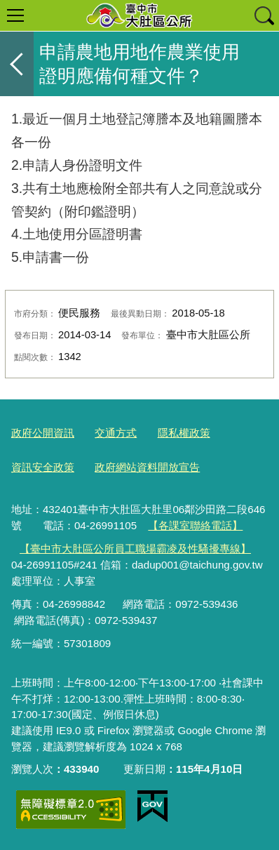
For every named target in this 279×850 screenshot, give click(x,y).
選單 (15, 15)
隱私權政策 (184, 433)
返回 (17, 64)
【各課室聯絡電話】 (195, 525)
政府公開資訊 (42, 433)
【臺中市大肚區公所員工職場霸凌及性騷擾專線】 (135, 549)
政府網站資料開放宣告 (147, 467)
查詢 (263, 15)
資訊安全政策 (42, 467)
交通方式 (116, 433)
